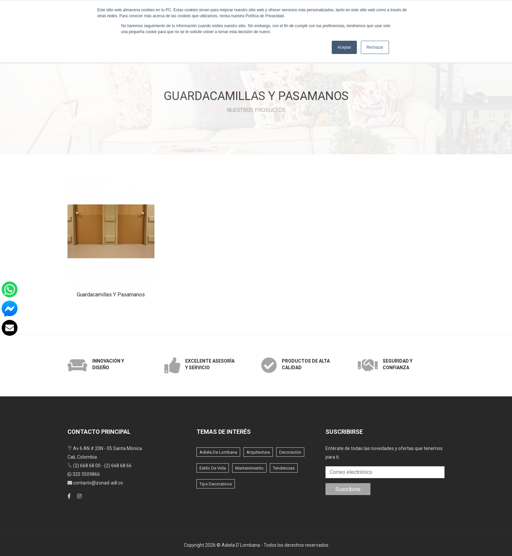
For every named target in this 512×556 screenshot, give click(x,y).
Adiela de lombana (218, 452)
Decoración (290, 452)
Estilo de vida (212, 468)
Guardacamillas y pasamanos (111, 294)
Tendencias (284, 468)
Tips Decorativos (215, 483)
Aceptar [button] (344, 47)
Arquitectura (258, 452)
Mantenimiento (249, 468)
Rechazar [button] (374, 47)
